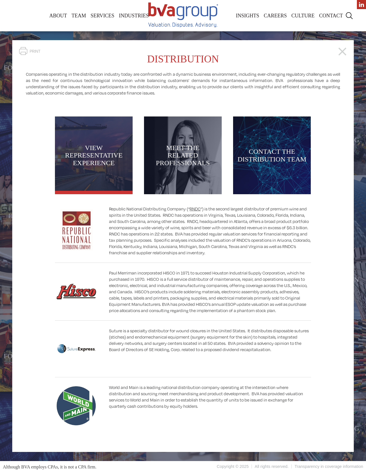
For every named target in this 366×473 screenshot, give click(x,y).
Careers (275, 16)
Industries (134, 16)
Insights (247, 16)
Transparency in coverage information (329, 466)
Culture (302, 16)
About (58, 16)
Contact (331, 16)
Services (102, 16)
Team (78, 16)
